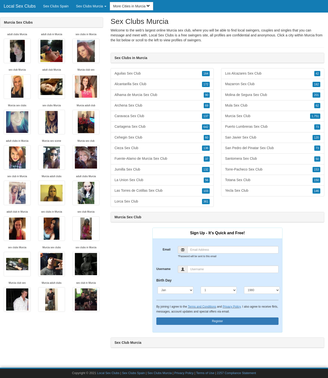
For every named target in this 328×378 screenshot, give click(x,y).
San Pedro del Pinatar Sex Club (272, 148)
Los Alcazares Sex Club (272, 73)
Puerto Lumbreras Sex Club (272, 126)
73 (317, 127)
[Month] (176, 290)
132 (205, 169)
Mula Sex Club (272, 105)
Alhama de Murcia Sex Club (162, 95)
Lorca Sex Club (162, 201)
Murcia (309, 35)
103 (205, 191)
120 (316, 137)
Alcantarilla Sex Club (162, 84)
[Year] (262, 290)
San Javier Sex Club (272, 137)
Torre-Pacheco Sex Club (272, 169)
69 (206, 105)
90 (206, 95)
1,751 (315, 116)
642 (205, 127)
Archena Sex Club (162, 105)
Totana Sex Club (272, 180)
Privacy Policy (232, 306)
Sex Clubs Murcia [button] (91, 6)
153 (316, 169)
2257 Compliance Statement (236, 373)
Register (217, 321)
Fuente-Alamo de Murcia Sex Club (162, 158)
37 (206, 159)
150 (316, 180)
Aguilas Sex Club (162, 73)
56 (206, 180)
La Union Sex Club (162, 180)
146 (316, 191)
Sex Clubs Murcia (160, 373)
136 (205, 148)
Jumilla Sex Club (162, 169)
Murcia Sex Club (272, 116)
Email (166, 249)
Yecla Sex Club (272, 190)
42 (317, 73)
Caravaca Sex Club (162, 116)
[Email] (233, 249)
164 (205, 73)
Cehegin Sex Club (162, 137)
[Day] (219, 290)
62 (317, 105)
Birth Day (164, 280)
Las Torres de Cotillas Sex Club (162, 190)
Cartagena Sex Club (162, 126)
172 (205, 84)
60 (206, 137)
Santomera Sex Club (272, 158)
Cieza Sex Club (162, 148)
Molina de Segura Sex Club (272, 95)
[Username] (233, 269)
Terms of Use (205, 373)
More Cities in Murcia (131, 6)
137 (205, 116)
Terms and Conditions (202, 306)
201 (316, 95)
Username (163, 269)
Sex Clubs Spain (56, 6)
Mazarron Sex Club (272, 84)
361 (205, 201)
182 (316, 84)
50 (317, 159)
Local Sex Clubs (20, 6)
